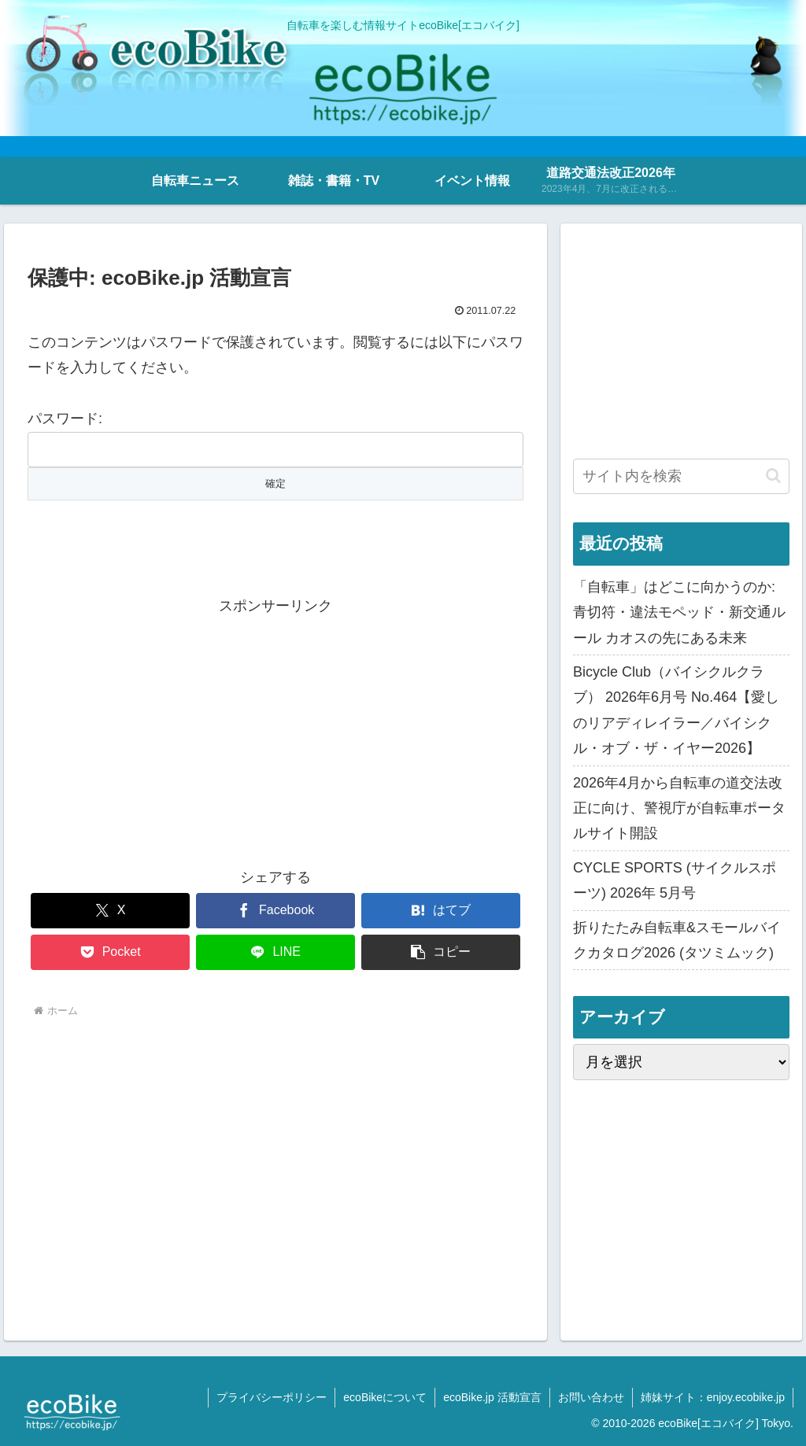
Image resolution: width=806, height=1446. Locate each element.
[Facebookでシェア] (275, 910)
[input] (681, 476)
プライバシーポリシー (271, 1397)
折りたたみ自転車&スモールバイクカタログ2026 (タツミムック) (677, 940)
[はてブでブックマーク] (440, 910)
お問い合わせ (591, 1397)
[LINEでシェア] (275, 952)
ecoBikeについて (385, 1397)
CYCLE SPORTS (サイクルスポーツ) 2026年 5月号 (674, 880)
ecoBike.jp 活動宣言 (492, 1397)
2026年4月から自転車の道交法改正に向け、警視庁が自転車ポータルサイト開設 (679, 808)
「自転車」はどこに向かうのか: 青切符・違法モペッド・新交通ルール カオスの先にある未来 (679, 612)
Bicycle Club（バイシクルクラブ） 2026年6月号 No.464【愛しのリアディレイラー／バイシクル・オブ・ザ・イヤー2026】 (676, 710)
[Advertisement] (275, 729)
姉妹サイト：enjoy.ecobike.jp (713, 1397)
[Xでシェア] (110, 910)
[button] (440, 952)
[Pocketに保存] (110, 952)
